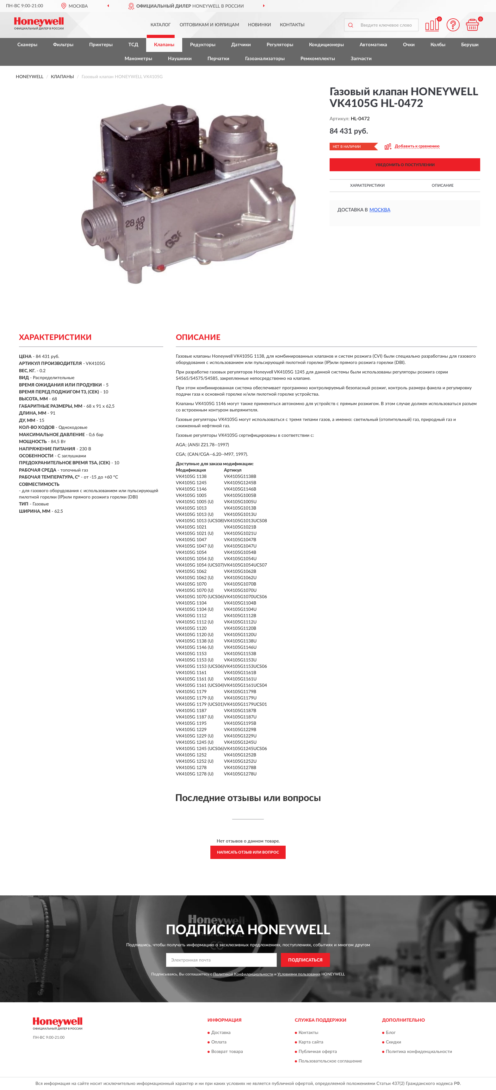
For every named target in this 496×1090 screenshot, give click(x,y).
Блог (391, 1032)
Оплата (218, 1042)
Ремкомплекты (318, 58)
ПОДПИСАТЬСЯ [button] (305, 960)
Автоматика (373, 44)
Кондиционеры (326, 44)
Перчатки (218, 58)
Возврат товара (227, 1051)
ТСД (133, 44)
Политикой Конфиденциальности (243, 974)
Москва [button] (379, 210)
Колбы (438, 44)
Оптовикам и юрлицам (209, 25)
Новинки (259, 25)
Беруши (470, 44)
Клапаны (164, 44)
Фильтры (63, 44)
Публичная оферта (318, 1051)
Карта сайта (311, 1042)
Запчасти (361, 58)
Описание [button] (443, 185)
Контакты (292, 25)
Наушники (180, 58)
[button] (453, 24)
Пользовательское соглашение (330, 1061)
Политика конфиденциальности (419, 1051)
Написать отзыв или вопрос (248, 852)
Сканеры (27, 44)
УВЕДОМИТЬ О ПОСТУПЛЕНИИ (405, 165)
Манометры (138, 58)
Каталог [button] (161, 25)
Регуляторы (280, 44)
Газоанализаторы (265, 58)
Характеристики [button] (367, 185)
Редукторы (202, 44)
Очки (409, 44)
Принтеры (101, 44)
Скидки (393, 1042)
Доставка (221, 1032)
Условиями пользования (298, 974)
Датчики (241, 44)
